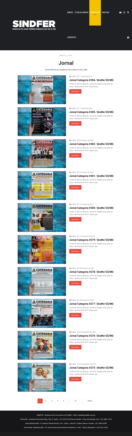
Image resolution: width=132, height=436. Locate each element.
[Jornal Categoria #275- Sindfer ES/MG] (42, 377)
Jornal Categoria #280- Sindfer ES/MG (91, 207)
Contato (71, 37)
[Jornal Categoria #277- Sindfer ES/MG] (42, 313)
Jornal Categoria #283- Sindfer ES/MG (91, 112)
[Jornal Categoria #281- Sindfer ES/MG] (42, 185)
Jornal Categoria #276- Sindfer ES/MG (91, 335)
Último (90, 401)
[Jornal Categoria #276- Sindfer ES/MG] (42, 345)
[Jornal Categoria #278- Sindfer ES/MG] (42, 281)
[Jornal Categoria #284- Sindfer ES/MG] (42, 89)
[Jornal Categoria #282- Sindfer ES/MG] (42, 153)
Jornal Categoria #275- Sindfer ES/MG (91, 367)
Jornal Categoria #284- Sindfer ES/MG (91, 80)
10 (75, 401)
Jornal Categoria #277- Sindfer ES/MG (91, 303)
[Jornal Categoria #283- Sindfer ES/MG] (42, 121)
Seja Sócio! (81, 12)
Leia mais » (75, 91)
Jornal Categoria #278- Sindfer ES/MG (91, 271)
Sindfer (73, 76)
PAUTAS (105, 12)
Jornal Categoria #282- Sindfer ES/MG (91, 144)
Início (70, 12)
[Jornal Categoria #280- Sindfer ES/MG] (42, 217)
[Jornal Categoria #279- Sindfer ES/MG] (42, 249)
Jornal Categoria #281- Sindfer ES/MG (91, 176)
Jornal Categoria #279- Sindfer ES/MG (91, 239)
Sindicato (95, 12)
